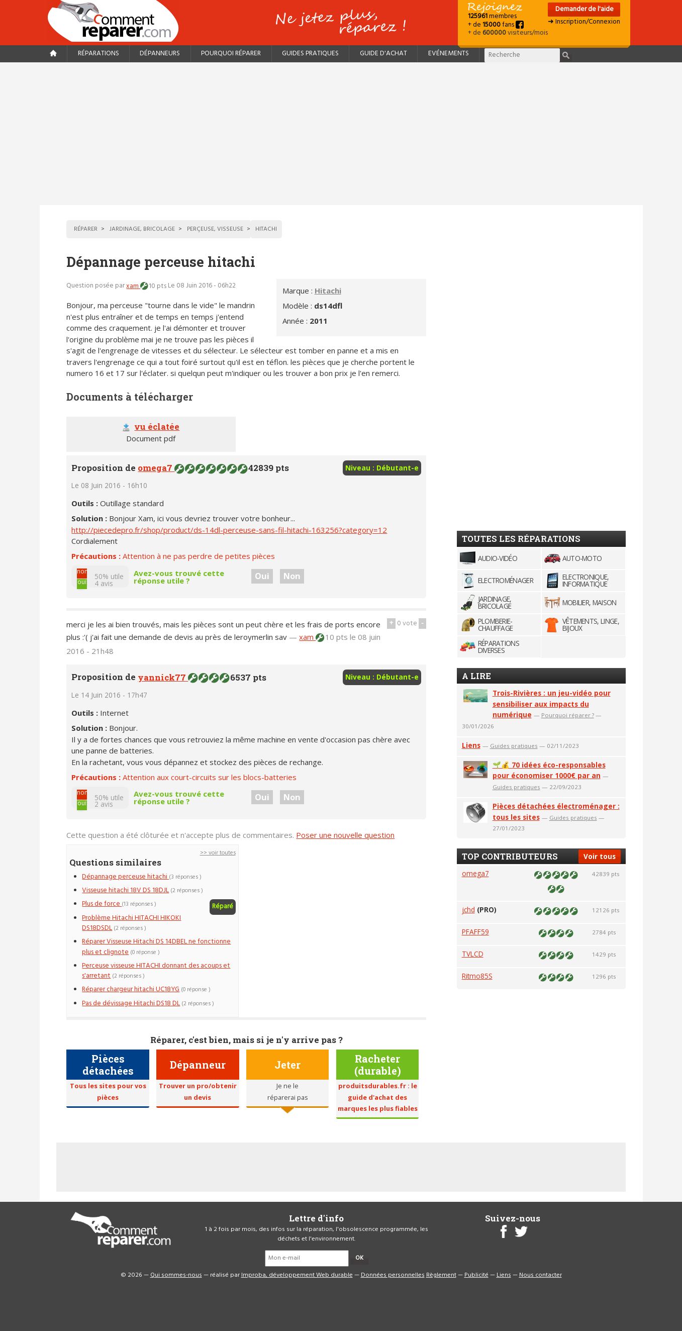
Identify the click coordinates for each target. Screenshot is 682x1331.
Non (292, 576)
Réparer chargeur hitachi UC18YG (130, 989)
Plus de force (102, 904)
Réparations (98, 53)
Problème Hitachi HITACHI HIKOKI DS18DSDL (131, 923)
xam (133, 286)
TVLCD (472, 954)
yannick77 (163, 677)
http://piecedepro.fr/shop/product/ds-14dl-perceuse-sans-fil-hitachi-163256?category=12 (229, 530)
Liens (471, 745)
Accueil (117, 21)
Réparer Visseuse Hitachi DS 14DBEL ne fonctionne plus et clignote (156, 946)
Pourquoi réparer (231, 53)
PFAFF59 (475, 931)
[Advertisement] (341, 133)
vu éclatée (156, 426)
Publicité (476, 1275)
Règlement (441, 1275)
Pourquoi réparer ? (567, 715)
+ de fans (496, 25)
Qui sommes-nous (176, 1275)
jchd (468, 909)
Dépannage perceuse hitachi (125, 877)
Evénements (448, 53)
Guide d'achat (383, 53)
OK (359, 1258)
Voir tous (599, 856)
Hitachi (328, 291)
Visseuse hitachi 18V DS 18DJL (125, 890)
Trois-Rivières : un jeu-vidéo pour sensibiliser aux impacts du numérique (552, 704)
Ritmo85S (477, 976)
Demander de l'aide (584, 9)
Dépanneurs (160, 53)
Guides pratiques (310, 53)
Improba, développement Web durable (297, 1275)
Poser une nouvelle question (345, 835)
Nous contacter (540, 1275)
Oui (262, 576)
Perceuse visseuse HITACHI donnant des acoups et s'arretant (156, 971)
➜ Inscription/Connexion (584, 22)
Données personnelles (393, 1275)
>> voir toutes (218, 853)
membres (492, 16)
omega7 (156, 467)
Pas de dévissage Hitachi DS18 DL (131, 1003)
